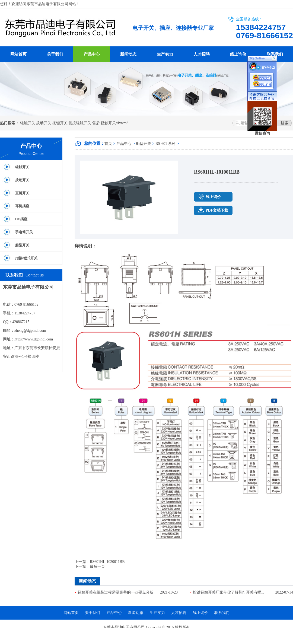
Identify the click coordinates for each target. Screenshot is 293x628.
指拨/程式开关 (26, 258)
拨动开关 (43, 123)
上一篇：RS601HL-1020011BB (100, 562)
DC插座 (21, 219)
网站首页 (18, 54)
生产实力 (165, 54)
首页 (108, 144)
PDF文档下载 (217, 210)
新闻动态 (128, 54)
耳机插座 (22, 206)
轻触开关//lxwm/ (114, 123)
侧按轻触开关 (79, 123)
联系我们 (275, 54)
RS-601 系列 (165, 144)
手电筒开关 (24, 232)
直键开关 (22, 193)
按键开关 (60, 123)
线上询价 (238, 54)
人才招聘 (201, 54)
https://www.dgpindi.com (33, 339)
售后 (96, 123)
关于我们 (55, 54)
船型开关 (22, 245)
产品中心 (92, 54)
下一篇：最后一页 (90, 567)
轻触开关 (27, 123)
